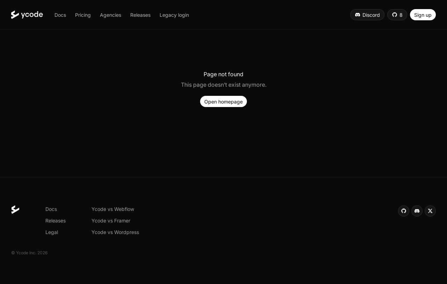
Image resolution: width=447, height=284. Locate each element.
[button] (60, 14)
